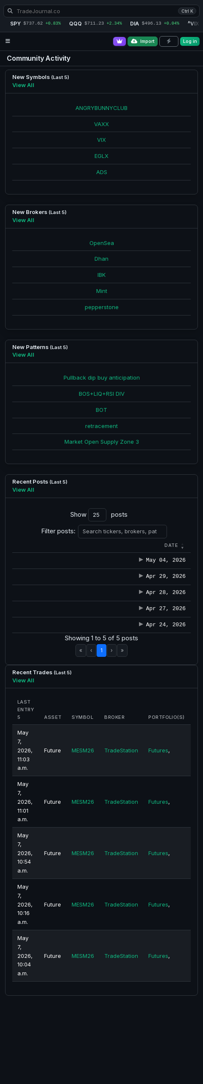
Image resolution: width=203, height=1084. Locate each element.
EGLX (101, 155)
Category (67, 545)
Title (145, 545)
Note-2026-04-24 (161, 704)
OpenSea (101, 242)
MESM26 (83, 838)
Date (28, 545)
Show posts (99, 515)
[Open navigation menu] (7, 41)
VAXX (101, 124)
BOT (101, 409)
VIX (101, 139)
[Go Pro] (119, 41)
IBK (101, 274)
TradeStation (121, 838)
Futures (158, 838)
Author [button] (109, 545)
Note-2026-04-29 (161, 603)
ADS (101, 172)
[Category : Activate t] (71, 545)
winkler (107, 569)
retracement (101, 425)
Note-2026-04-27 (161, 670)
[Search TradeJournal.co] (101, 11)
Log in (190, 41)
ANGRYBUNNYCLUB (101, 107)
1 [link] (101, 738)
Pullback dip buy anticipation (102, 377)
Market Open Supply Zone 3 (101, 441)
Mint (101, 290)
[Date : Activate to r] (30, 545)
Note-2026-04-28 (161, 637)
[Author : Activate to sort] (113, 545)
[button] (28, 545)
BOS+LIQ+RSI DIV (102, 393)
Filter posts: (58, 531)
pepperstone (102, 307)
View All (23, 85)
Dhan (101, 258)
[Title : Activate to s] (162, 545)
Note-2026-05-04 (161, 569)
